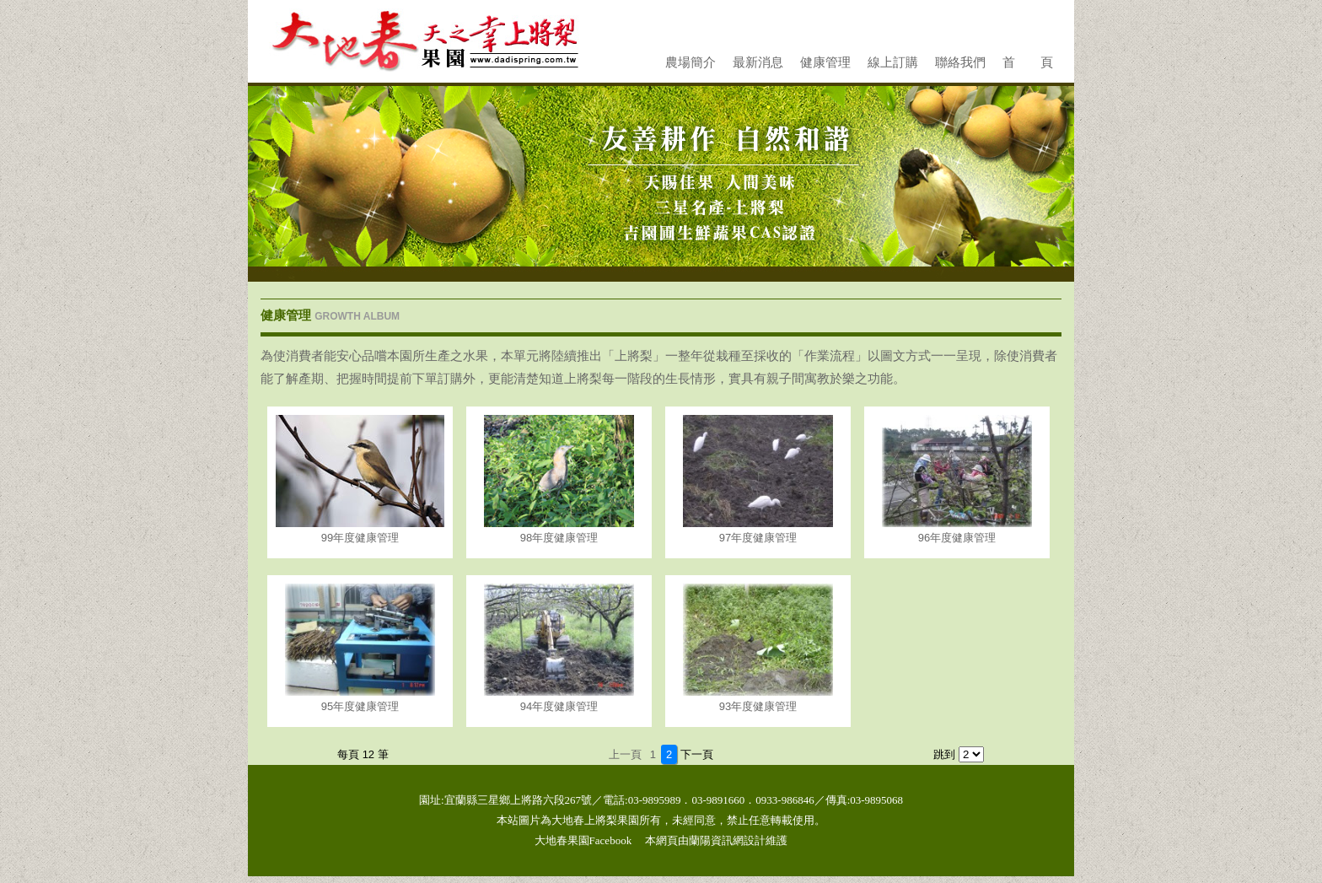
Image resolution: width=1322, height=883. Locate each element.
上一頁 (625, 754)
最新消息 (758, 62)
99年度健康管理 (360, 537)
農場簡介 (690, 62)
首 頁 (1027, 62)
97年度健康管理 (758, 537)
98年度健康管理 (559, 537)
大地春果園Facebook (583, 840)
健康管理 (825, 62)
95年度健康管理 (360, 706)
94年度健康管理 (559, 706)
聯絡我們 (960, 62)
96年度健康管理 (957, 537)
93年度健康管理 (758, 706)
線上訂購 (893, 62)
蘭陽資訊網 (716, 840)
